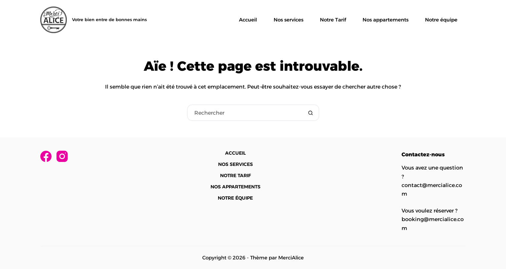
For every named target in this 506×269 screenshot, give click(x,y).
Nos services (288, 20)
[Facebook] (46, 156)
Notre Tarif (333, 20)
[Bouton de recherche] (311, 112)
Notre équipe (441, 20)
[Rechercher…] (245, 112)
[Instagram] (62, 156)
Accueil (248, 20)
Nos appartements (386, 20)
